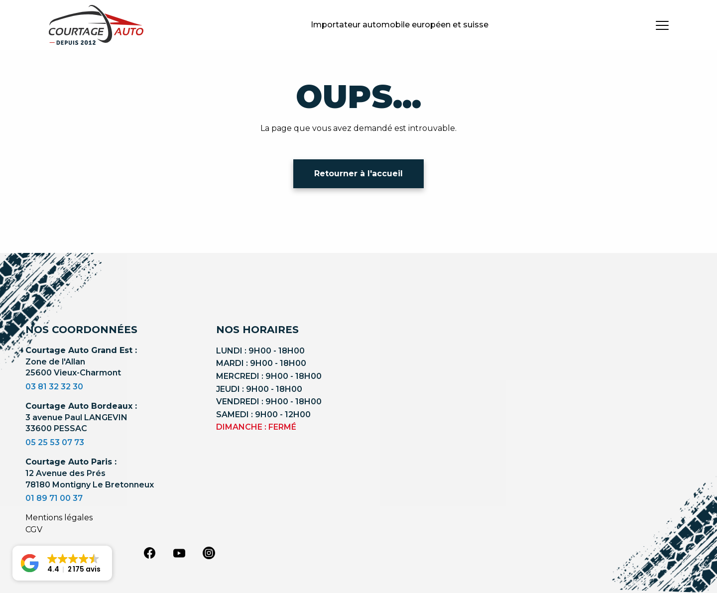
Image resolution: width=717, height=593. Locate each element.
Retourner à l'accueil (358, 173)
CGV (33, 529)
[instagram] (209, 552)
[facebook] (149, 552)
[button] (62, 563)
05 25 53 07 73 (54, 442)
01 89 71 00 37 (54, 498)
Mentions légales (59, 517)
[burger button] (662, 25)
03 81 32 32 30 (54, 386)
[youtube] (179, 553)
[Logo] (96, 25)
